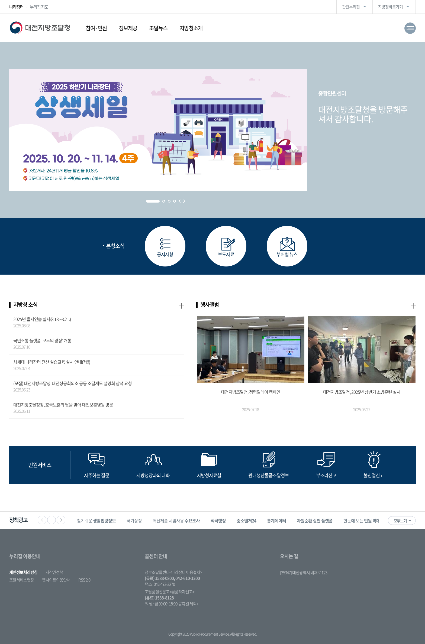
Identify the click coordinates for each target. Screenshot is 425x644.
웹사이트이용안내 (56, 580)
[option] (96, 520)
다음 (61, 520)
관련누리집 (351, 7)
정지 (51, 520)
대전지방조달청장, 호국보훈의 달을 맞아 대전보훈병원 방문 (63, 404)
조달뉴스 (158, 28)
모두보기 (400, 521)
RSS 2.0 (84, 580)
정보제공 (128, 28)
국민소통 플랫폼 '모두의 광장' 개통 (42, 340)
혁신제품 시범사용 (176, 520)
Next (184, 201)
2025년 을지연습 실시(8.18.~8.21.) (42, 319)
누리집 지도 (39, 7)
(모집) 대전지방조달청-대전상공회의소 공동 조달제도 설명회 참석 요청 (72, 383)
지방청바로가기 (390, 7)
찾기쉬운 (96, 520)
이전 (42, 520)
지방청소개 (190, 28)
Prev (180, 201)
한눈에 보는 (365, 520)
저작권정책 (54, 572)
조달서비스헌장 (21, 580)
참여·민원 (96, 28)
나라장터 (16, 7)
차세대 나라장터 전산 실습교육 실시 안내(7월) (51, 362)
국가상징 (134, 520)
